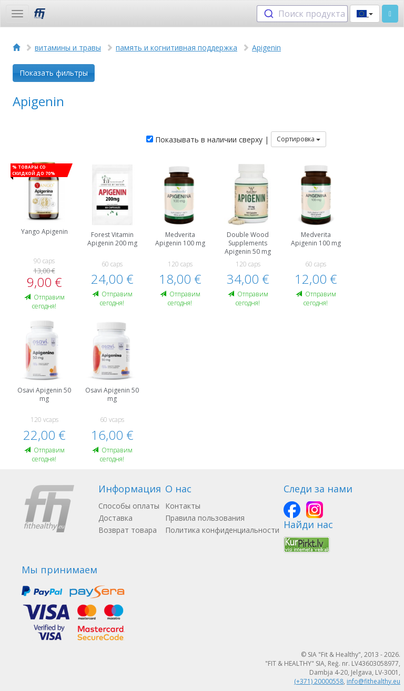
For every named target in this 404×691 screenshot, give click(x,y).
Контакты (182, 506)
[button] (365, 14)
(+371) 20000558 (319, 681)
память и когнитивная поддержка (176, 48)
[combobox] (302, 13)
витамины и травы (68, 48)
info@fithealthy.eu (373, 681)
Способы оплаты (128, 506)
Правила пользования (205, 518)
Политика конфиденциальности (222, 530)
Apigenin (266, 48)
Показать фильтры (53, 73)
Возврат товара (127, 530)
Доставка (115, 518)
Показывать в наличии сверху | (207, 140)
